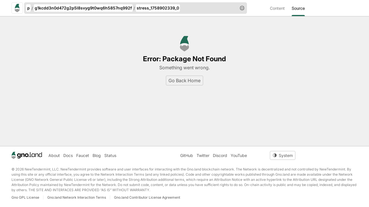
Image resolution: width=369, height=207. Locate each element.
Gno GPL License (25, 197)
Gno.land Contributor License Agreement (147, 197)
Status (110, 155)
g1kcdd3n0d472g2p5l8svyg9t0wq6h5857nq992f (83, 7)
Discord (220, 155)
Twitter (203, 155)
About (54, 155)
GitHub (186, 155)
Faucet (82, 155)
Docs (68, 155)
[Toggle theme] (282, 155)
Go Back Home (184, 80)
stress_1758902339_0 (158, 7)
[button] (242, 8)
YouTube (239, 155)
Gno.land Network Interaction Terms (76, 197)
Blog (97, 155)
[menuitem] (281, 8)
